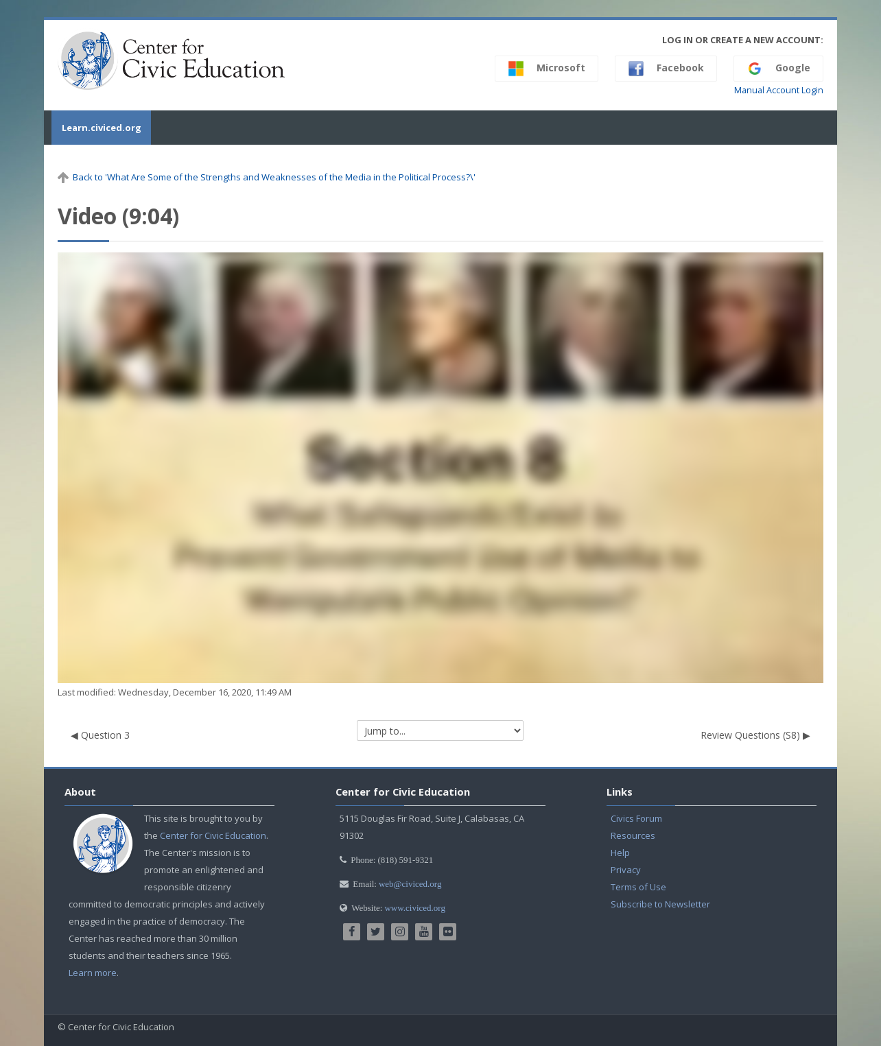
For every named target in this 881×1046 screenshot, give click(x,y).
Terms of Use (638, 887)
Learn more (93, 972)
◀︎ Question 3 (100, 734)
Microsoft (546, 68)
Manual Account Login (778, 90)
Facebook (666, 68)
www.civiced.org (414, 907)
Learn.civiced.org (97, 127)
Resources (633, 835)
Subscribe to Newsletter (660, 904)
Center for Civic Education (213, 835)
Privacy (626, 870)
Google (778, 68)
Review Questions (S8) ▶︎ (755, 734)
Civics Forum (636, 818)
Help (620, 852)
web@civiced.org (410, 883)
